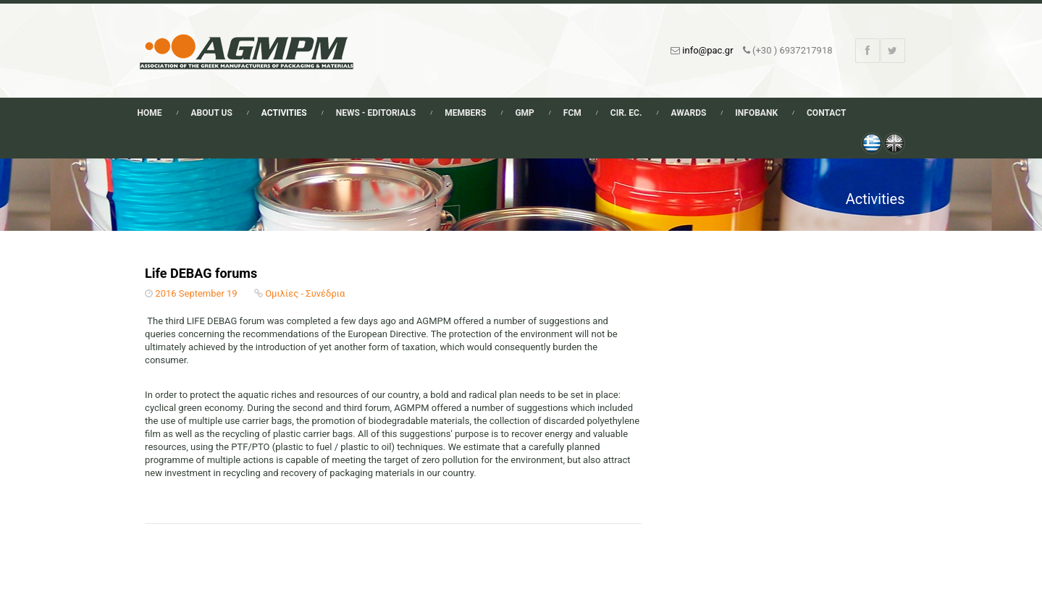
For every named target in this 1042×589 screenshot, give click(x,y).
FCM (572, 113)
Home (150, 113)
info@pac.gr (707, 50)
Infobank (756, 113)
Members (465, 113)
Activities (284, 113)
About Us (211, 113)
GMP (524, 113)
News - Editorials (376, 113)
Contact (826, 113)
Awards (688, 113)
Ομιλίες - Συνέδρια (305, 293)
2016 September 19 (196, 293)
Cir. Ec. (626, 113)
